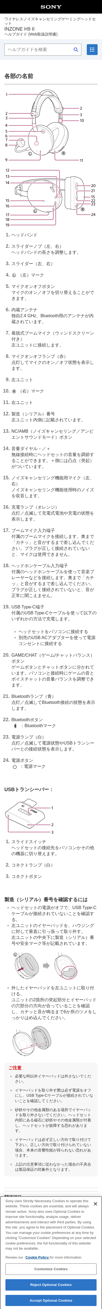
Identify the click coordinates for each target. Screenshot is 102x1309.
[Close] (95, 1207)
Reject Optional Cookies (51, 1288)
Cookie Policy (38, 1261)
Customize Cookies (50, 1273)
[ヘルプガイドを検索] (42, 50)
